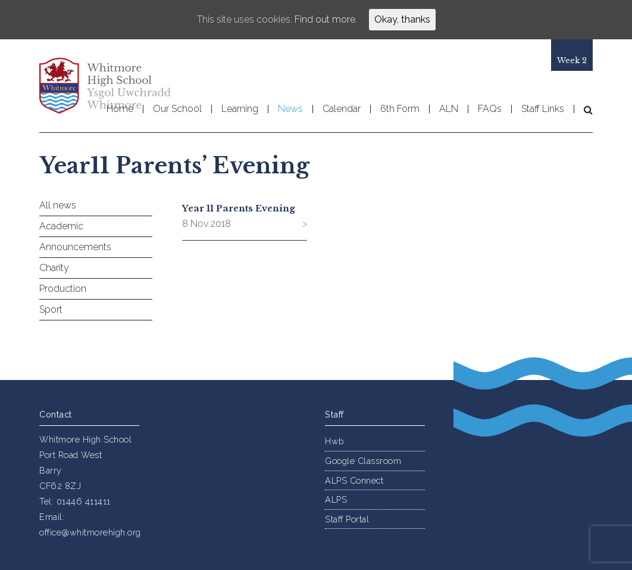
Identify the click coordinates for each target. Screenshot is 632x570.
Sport (50, 309)
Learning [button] (239, 109)
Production (62, 288)
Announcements (75, 247)
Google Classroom (363, 461)
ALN (448, 109)
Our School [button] (177, 109)
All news (57, 205)
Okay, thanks (402, 19)
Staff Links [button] (542, 109)
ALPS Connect (354, 480)
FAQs (490, 109)
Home (120, 109)
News (290, 109)
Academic (61, 226)
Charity (54, 267)
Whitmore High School (104, 85)
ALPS (336, 499)
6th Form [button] (400, 109)
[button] (583, 109)
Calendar (342, 109)
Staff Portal (347, 519)
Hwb (334, 441)
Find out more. (326, 19)
